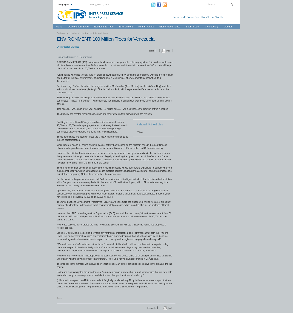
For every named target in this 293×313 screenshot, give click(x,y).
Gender (228, 26)
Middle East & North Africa (200, 22)
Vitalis (140, 132)
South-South (192, 26)
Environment (126, 26)
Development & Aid (78, 26)
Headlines (74, 33)
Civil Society (211, 26)
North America (221, 22)
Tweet (59, 298)
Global (233, 22)
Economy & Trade (103, 26)
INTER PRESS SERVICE (106, 13)
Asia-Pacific (141, 22)
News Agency (98, 16)
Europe (152, 22)
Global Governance (169, 26)
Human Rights (146, 26)
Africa (130, 22)
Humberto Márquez (69, 47)
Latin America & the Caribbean (172, 22)
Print (165, 51)
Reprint (151, 51)
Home (59, 26)
